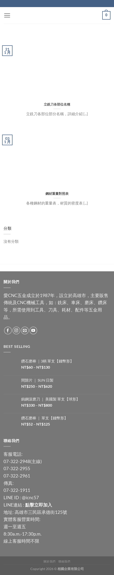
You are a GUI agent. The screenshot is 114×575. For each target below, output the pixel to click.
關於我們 (49, 561)
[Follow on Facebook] (8, 330)
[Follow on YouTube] (33, 330)
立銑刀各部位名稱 (57, 104)
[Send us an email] (25, 330)
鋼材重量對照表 (57, 194)
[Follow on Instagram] (16, 330)
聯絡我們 (64, 561)
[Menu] (7, 15)
